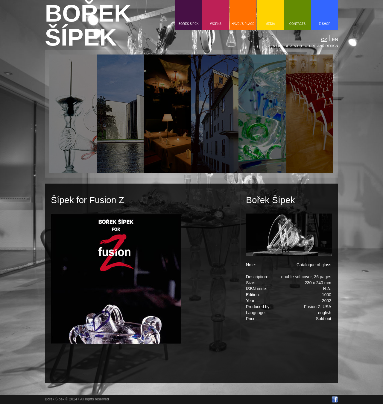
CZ (324, 39)
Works (215, 23)
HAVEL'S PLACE (243, 23)
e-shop (324, 23)
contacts (297, 23)
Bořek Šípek (188, 23)
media (270, 23)
